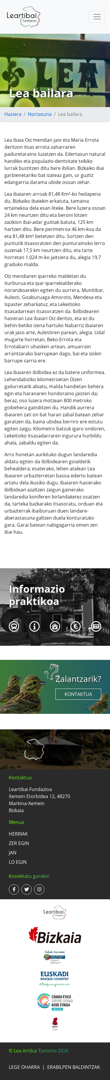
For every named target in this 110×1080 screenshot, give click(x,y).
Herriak (18, 834)
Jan (12, 852)
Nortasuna (40, 114)
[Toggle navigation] (97, 17)
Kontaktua (78, 694)
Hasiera (12, 114)
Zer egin (19, 843)
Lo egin (18, 862)
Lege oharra (24, 1067)
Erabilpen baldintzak (73, 1067)
